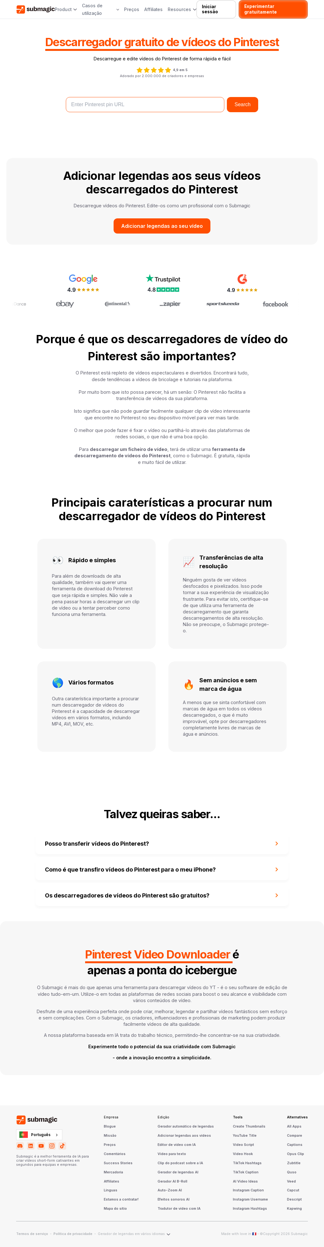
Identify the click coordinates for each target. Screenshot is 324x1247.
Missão (110, 1136)
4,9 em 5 (180, 70)
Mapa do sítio (115, 1209)
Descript (294, 1199)
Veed (291, 1181)
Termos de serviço (32, 1234)
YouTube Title (245, 1136)
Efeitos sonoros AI (174, 1199)
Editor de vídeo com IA (177, 1145)
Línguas (110, 1190)
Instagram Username (250, 1199)
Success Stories (118, 1163)
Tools (238, 1117)
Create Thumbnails (249, 1126)
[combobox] (39, 1134)
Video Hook (243, 1154)
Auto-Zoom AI (170, 1190)
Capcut (293, 1190)
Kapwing (294, 1209)
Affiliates (153, 9)
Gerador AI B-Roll (172, 1181)
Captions (294, 1145)
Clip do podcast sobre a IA (180, 1163)
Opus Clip (295, 1154)
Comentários (115, 1154)
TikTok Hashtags (247, 1163)
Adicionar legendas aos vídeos (184, 1136)
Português (35, 1134)
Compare (294, 1136)
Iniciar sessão (210, 9)
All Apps (294, 1126)
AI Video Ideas (245, 1181)
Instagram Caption (248, 1190)
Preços (131, 9)
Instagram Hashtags (250, 1209)
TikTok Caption (246, 1172)
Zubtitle (294, 1163)
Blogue (110, 1126)
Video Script (243, 1145)
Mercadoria (113, 1172)
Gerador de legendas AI (178, 1172)
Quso (291, 1172)
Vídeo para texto (172, 1154)
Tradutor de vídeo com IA (179, 1209)
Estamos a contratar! (121, 1199)
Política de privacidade (72, 1234)
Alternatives (297, 1117)
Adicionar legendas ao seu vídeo (162, 226)
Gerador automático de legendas (186, 1126)
